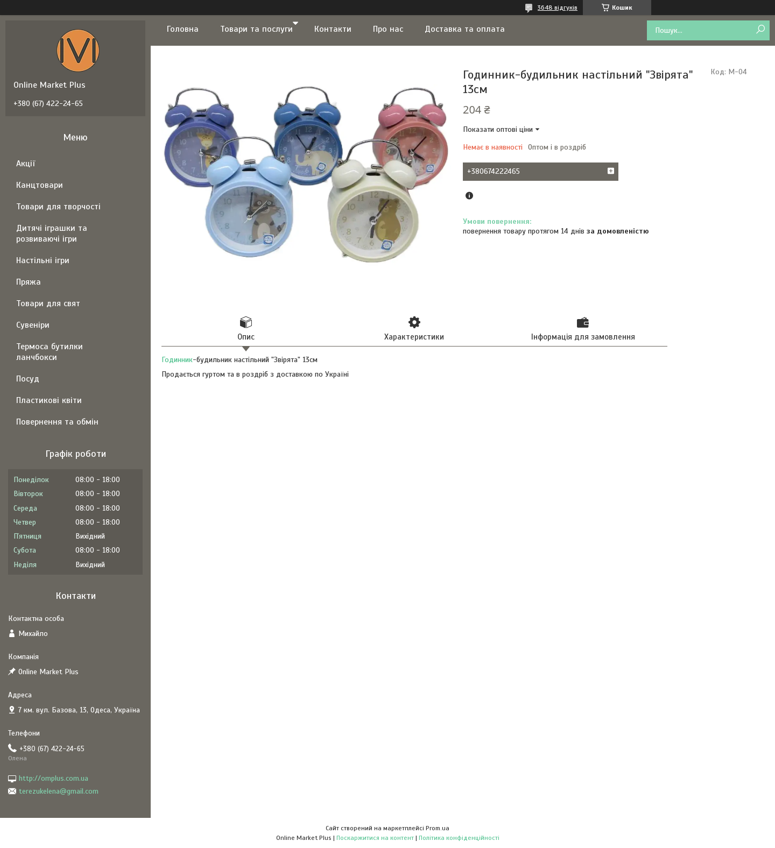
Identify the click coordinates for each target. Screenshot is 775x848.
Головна (183, 29)
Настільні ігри (42, 260)
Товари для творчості (58, 206)
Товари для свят (48, 303)
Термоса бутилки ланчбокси (49, 352)
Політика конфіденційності (459, 838)
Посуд (27, 378)
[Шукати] (760, 29)
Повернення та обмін (57, 421)
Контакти (332, 29)
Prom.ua (437, 828)
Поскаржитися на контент (375, 838)
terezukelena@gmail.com (58, 791)
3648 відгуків (557, 7)
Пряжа (28, 282)
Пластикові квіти (49, 400)
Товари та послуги (256, 29)
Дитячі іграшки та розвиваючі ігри (51, 233)
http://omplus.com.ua (53, 778)
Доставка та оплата (465, 29)
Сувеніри (33, 325)
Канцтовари (39, 185)
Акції (25, 163)
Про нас (388, 29)
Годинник (177, 359)
